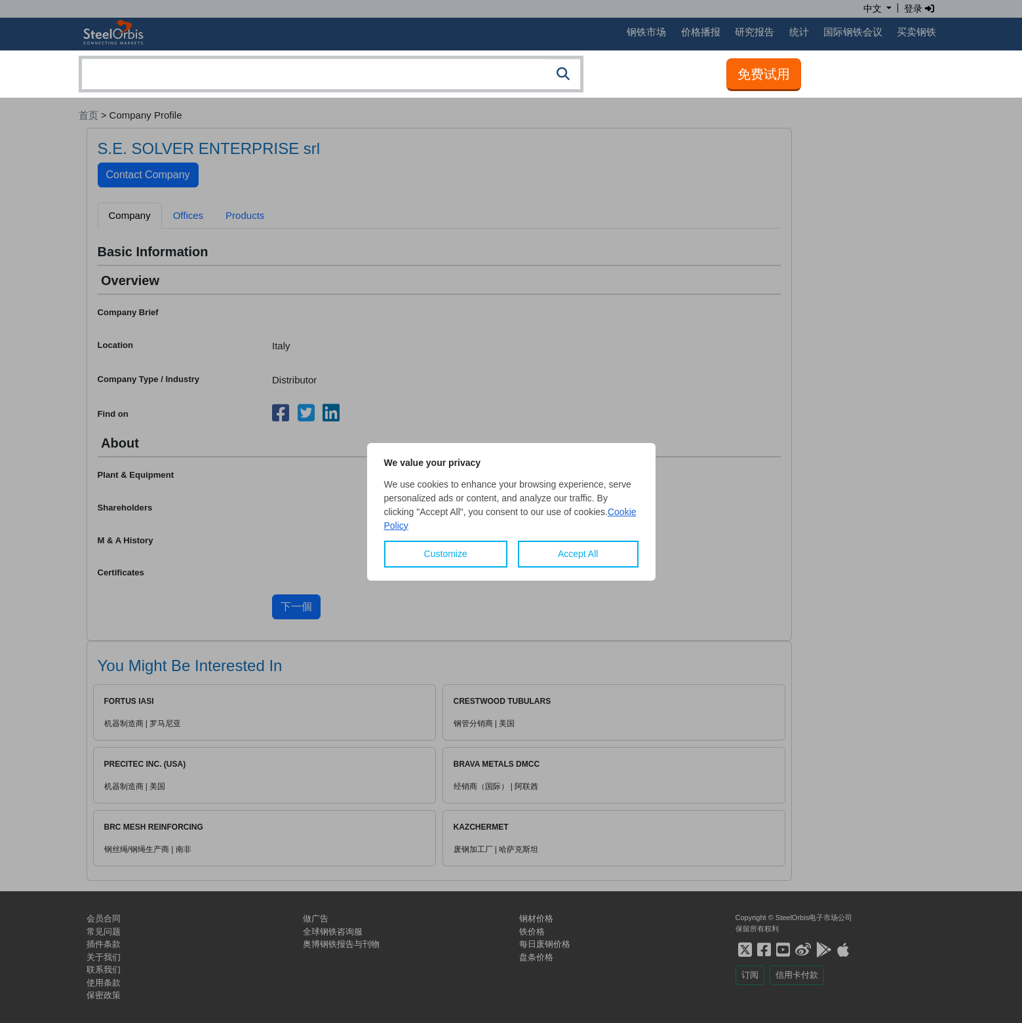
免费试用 (763, 74)
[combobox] (331, 74)
